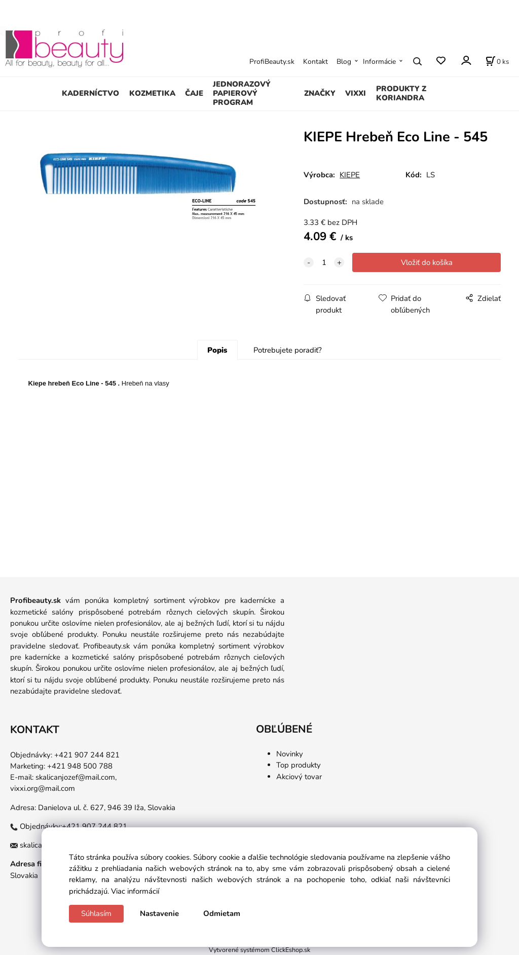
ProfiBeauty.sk (271, 61)
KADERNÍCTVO (90, 93)
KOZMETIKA (152, 93)
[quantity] (324, 262)
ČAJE (194, 93)
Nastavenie (159, 913)
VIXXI (355, 93)
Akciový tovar (299, 777)
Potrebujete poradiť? (287, 350)
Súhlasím (96, 913)
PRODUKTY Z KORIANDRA (401, 93)
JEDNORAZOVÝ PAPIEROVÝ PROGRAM (242, 93)
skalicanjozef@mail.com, (76, 777)
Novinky (289, 754)
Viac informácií (135, 891)
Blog (344, 61)
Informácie (379, 61)
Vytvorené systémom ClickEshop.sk (259, 949)
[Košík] (497, 61)
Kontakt (315, 61)
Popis (217, 350)
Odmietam (221, 913)
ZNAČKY (320, 93)
